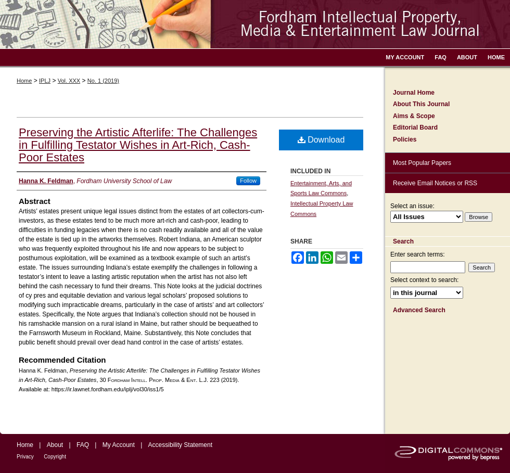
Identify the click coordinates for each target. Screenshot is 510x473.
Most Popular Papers (422, 163)
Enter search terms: (417, 254)
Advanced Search (419, 310)
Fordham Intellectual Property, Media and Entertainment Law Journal (255, 24)
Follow (248, 180)
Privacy (25, 456)
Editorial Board (415, 127)
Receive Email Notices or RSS (435, 183)
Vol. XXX (69, 81)
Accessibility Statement (180, 445)
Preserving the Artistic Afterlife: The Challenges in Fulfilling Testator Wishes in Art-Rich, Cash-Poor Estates (138, 145)
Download (321, 139)
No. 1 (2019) (103, 81)
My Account (119, 445)
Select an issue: (412, 206)
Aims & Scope (414, 116)
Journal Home (414, 92)
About (55, 445)
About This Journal (421, 104)
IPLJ (44, 81)
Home (24, 81)
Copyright (55, 456)
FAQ (82, 445)
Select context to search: (424, 280)
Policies (404, 139)
